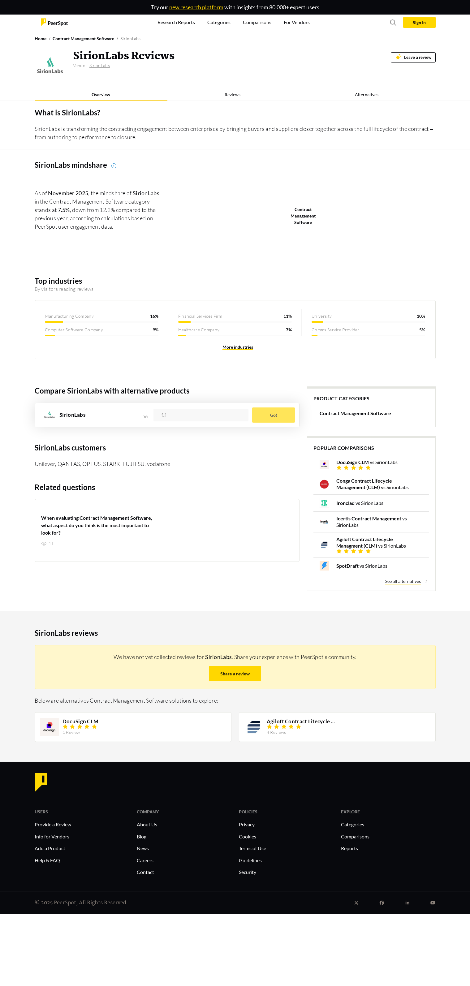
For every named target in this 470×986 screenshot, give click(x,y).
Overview (101, 94)
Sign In (419, 22)
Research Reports (176, 22)
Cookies (247, 836)
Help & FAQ (47, 860)
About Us (147, 824)
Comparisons (355, 836)
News (143, 848)
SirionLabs (99, 65)
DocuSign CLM (80, 721)
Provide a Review (53, 824)
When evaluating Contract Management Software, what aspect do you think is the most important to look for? (96, 525)
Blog (141, 836)
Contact (145, 872)
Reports (349, 848)
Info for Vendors (52, 836)
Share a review (235, 673)
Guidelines (250, 860)
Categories (352, 824)
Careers (145, 860)
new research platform (196, 7)
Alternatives (366, 94)
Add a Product (50, 848)
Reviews (232, 94)
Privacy (247, 824)
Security (247, 872)
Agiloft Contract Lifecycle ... (300, 721)
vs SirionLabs (367, 462)
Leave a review (413, 57)
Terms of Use (252, 848)
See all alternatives (403, 581)
